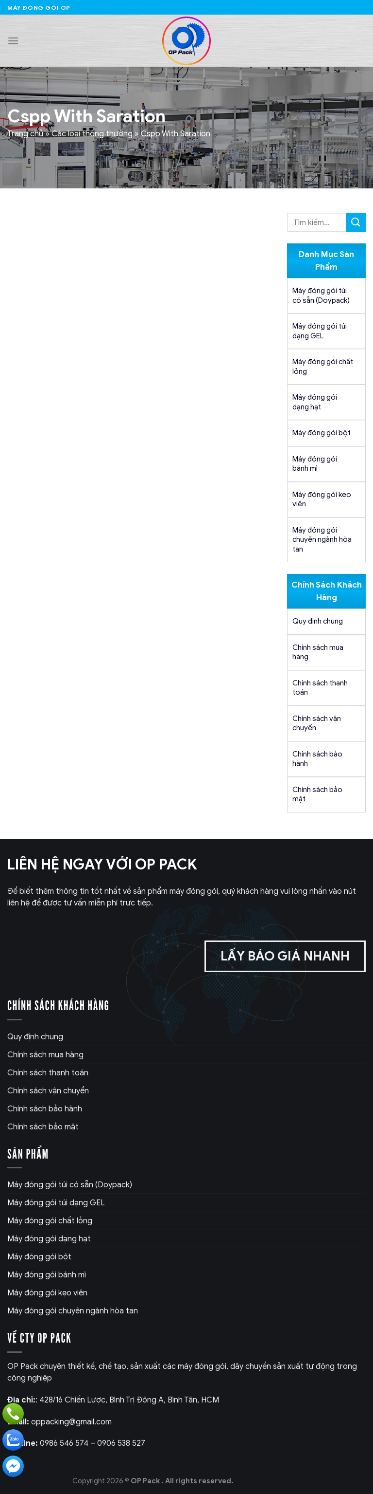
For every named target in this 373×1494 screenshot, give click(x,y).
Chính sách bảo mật (317, 794)
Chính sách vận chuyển (316, 723)
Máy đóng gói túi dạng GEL (319, 331)
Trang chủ (25, 134)
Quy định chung (317, 621)
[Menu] (13, 41)
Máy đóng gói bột (321, 432)
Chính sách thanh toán (320, 688)
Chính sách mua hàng (317, 652)
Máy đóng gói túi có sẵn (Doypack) (321, 295)
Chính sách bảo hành (317, 759)
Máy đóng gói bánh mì (314, 464)
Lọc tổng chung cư (268, 1480)
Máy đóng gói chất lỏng (322, 366)
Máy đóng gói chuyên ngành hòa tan (322, 539)
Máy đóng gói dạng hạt (314, 402)
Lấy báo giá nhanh (285, 956)
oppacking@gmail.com (59, 1422)
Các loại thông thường (92, 134)
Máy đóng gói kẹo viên (321, 499)
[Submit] (356, 222)
